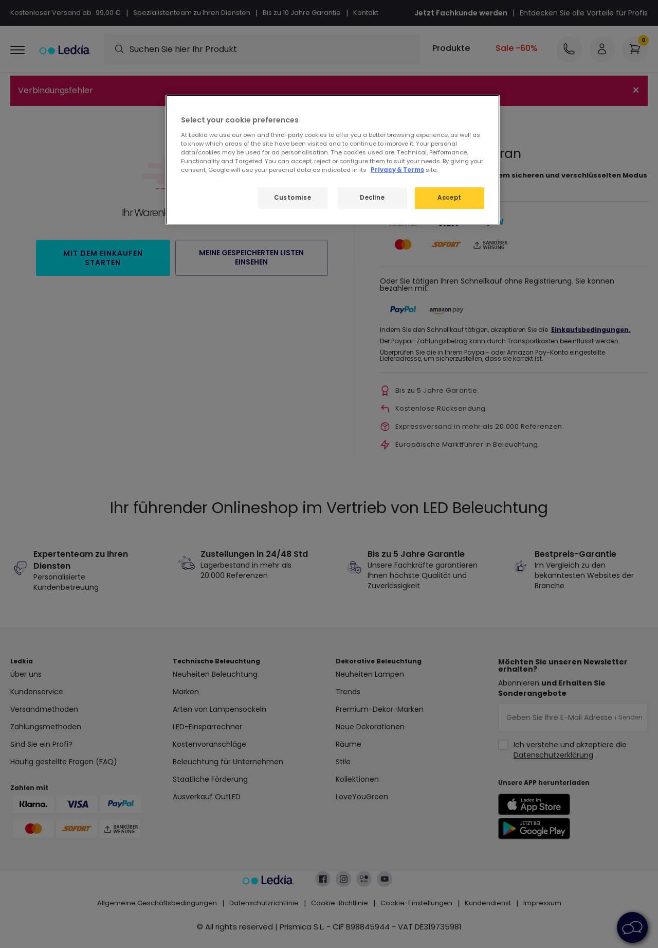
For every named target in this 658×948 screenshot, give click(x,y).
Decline (372, 198)
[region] (333, 160)
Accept (449, 198)
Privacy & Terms (397, 170)
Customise (292, 198)
